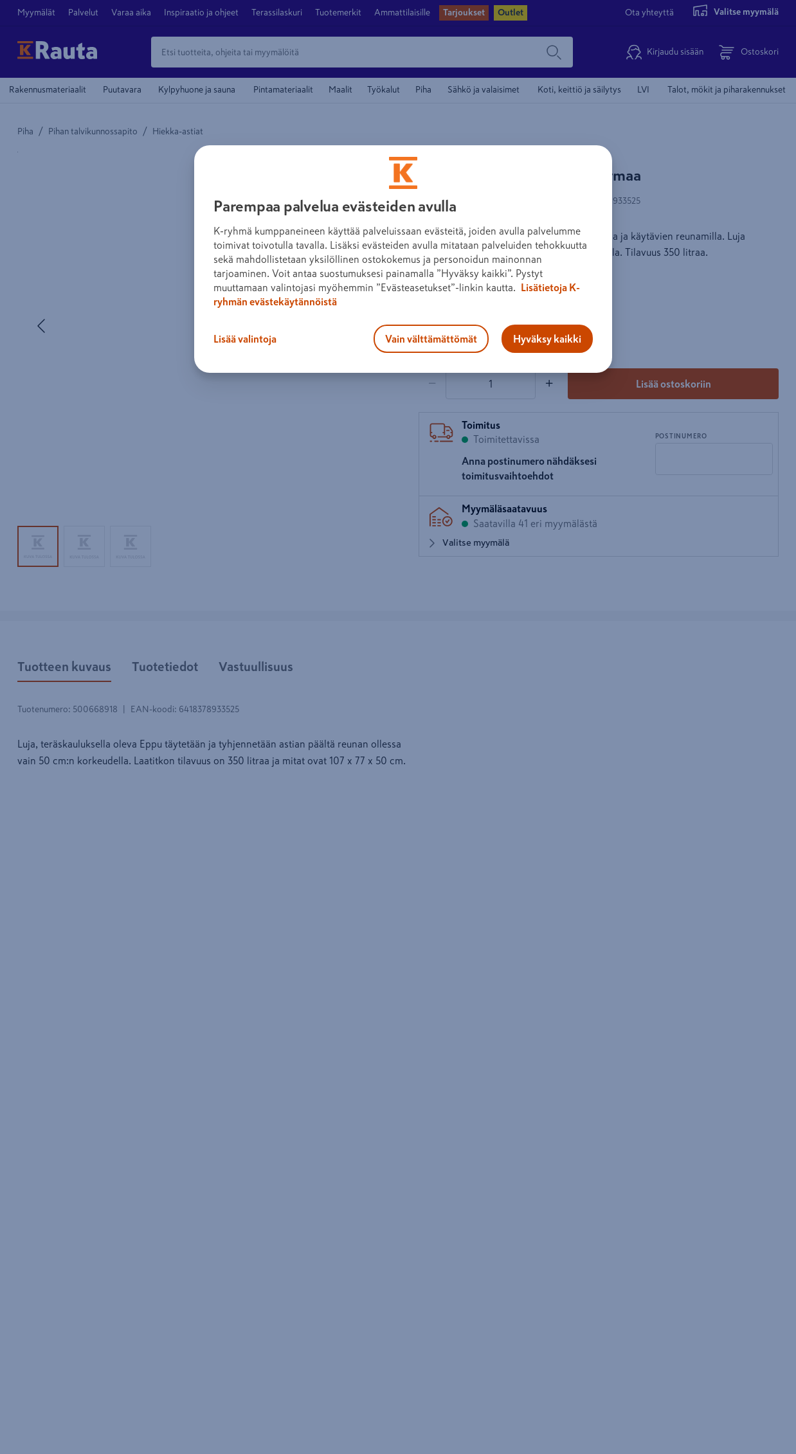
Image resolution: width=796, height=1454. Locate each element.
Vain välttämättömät (431, 339)
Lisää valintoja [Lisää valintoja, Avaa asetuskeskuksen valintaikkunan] (244, 339)
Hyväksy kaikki (547, 339)
